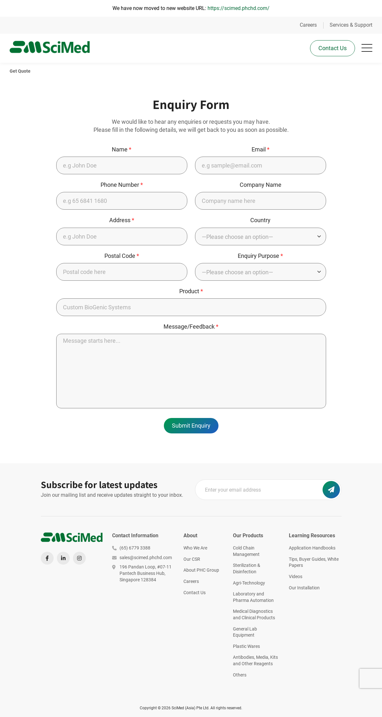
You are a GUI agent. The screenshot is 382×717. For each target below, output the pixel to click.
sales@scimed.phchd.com (142, 557)
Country (260, 220)
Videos (295, 576)
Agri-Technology (249, 582)
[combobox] (260, 237)
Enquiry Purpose (260, 256)
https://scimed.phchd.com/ (239, 8)
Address (121, 220)
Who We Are (195, 547)
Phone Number (122, 185)
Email (261, 150)
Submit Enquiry (191, 426)
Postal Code (121, 256)
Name (121, 150)
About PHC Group (201, 570)
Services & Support (351, 25)
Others (239, 674)
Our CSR (191, 559)
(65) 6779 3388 (131, 547)
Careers (308, 25)
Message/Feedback (191, 327)
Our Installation (304, 587)
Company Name (260, 185)
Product (191, 291)
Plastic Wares (246, 646)
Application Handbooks (312, 547)
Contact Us (332, 48)
